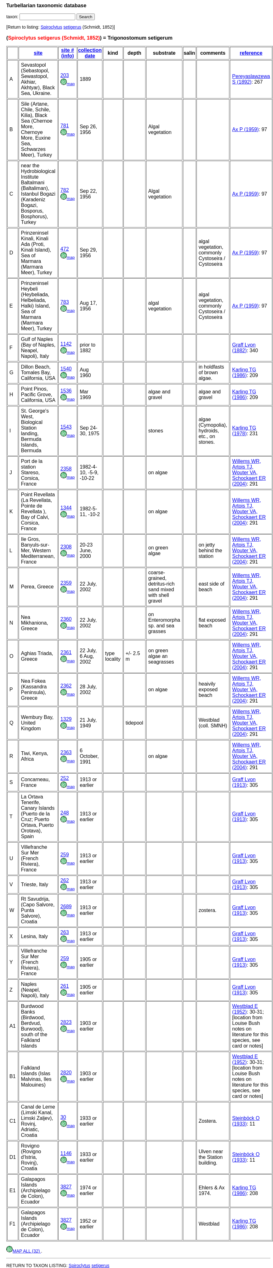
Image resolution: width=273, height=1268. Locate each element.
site (38, 53)
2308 (66, 546)
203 (64, 75)
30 (63, 1117)
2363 (66, 752)
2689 (66, 906)
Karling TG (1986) (244, 372)
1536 (66, 390)
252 (64, 778)
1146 (66, 1153)
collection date (90, 52)
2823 (66, 1022)
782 (64, 190)
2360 (66, 619)
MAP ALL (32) (23, 1251)
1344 (66, 507)
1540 (66, 368)
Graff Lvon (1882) (243, 347)
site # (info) (67, 52)
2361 (66, 652)
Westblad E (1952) (245, 1009)
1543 (66, 427)
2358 (66, 468)
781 (64, 125)
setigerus (72, 27)
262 (64, 880)
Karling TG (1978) (244, 430)
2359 (66, 583)
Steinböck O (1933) (245, 1120)
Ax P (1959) (245, 129)
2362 (66, 685)
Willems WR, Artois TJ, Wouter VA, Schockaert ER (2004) (249, 473)
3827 (66, 1186)
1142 (66, 344)
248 (64, 812)
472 (64, 249)
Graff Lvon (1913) (243, 782)
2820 (66, 1072)
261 (64, 986)
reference (251, 53)
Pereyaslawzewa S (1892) (251, 79)
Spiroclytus (51, 27)
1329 (66, 719)
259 (64, 854)
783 (64, 302)
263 (64, 932)
